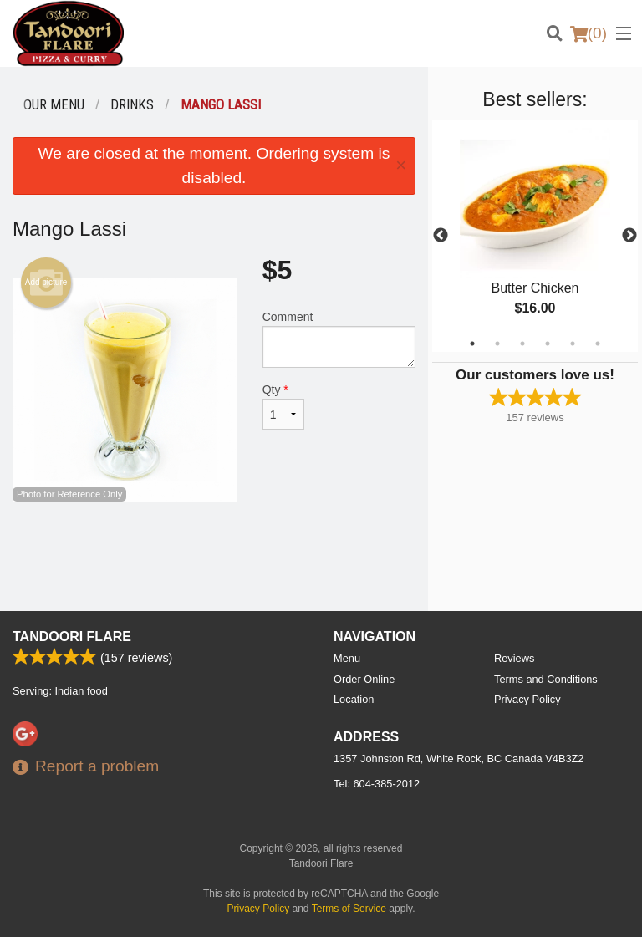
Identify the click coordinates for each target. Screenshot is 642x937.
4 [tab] (547, 343)
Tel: (377, 783)
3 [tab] (522, 343)
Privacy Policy (527, 699)
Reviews (514, 658)
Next (629, 235)
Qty (283, 406)
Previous (440, 235)
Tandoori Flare (72, 636)
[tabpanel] (535, 236)
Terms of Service (349, 908)
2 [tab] (497, 343)
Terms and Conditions (546, 679)
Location (354, 699)
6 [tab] (597, 343)
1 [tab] (472, 343)
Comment (338, 339)
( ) (588, 33)
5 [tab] (572, 343)
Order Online (364, 679)
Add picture (46, 282)
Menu (347, 658)
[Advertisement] (214, 556)
